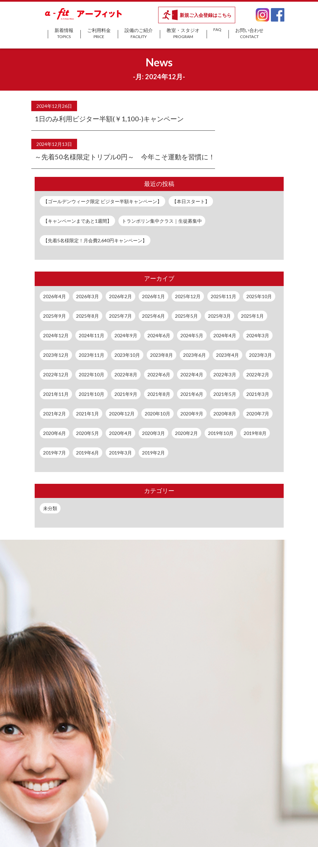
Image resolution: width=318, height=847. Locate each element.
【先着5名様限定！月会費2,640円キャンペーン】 (95, 240)
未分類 (50, 508)
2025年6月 (153, 316)
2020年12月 (122, 413)
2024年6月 (158, 335)
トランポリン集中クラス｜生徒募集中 (162, 221)
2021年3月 (257, 394)
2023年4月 (227, 355)
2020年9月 (191, 413)
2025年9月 (54, 316)
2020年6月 (54, 433)
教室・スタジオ (183, 33)
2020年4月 (120, 433)
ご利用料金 (99, 33)
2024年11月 (91, 335)
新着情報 (64, 33)
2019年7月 (54, 453)
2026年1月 (153, 296)
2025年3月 (219, 316)
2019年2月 (153, 453)
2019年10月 (221, 433)
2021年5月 (224, 394)
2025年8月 (87, 316)
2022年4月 (191, 374)
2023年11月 (91, 355)
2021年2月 (54, 413)
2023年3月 (260, 355)
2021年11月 (56, 394)
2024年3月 (257, 335)
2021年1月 (87, 413)
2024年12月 (56, 335)
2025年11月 (223, 296)
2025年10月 (259, 296)
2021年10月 (91, 394)
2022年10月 (91, 374)
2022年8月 (125, 374)
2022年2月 (257, 374)
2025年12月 (188, 296)
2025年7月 (120, 316)
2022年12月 (56, 374)
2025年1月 (252, 316)
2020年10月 (157, 413)
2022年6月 (158, 374)
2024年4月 (224, 335)
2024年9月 (125, 335)
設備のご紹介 (139, 33)
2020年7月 (257, 413)
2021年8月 (158, 394)
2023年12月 (56, 355)
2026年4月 (54, 296)
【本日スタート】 (191, 201)
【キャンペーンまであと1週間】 (77, 221)
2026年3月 (87, 296)
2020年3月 (153, 433)
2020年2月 (186, 433)
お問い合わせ (249, 33)
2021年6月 (191, 394)
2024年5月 (191, 335)
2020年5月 (87, 433)
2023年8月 (161, 355)
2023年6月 (194, 355)
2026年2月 (120, 296)
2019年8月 (255, 433)
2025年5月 (186, 316)
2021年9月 (125, 394)
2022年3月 (224, 374)
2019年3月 (120, 453)
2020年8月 (224, 413)
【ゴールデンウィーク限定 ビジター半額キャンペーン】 (102, 201)
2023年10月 (127, 355)
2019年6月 (87, 453)
